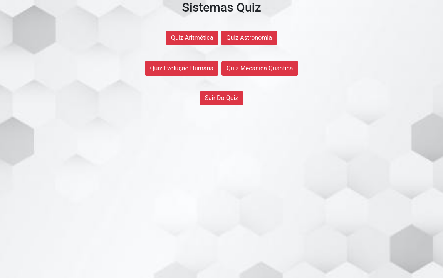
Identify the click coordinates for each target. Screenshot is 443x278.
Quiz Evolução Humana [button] (181, 68)
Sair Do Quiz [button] (221, 98)
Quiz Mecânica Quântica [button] (260, 68)
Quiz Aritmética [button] (192, 37)
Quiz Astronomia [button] (249, 37)
